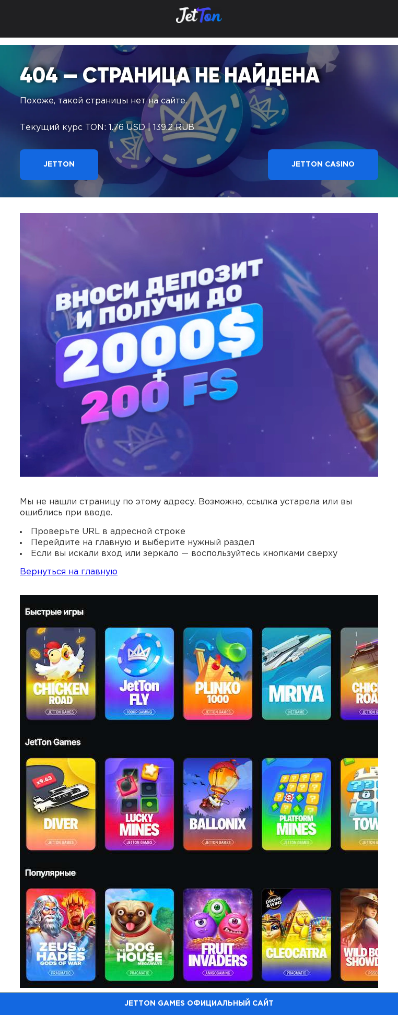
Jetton (59, 164)
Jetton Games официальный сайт (199, 1003)
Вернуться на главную (69, 572)
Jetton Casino (323, 164)
